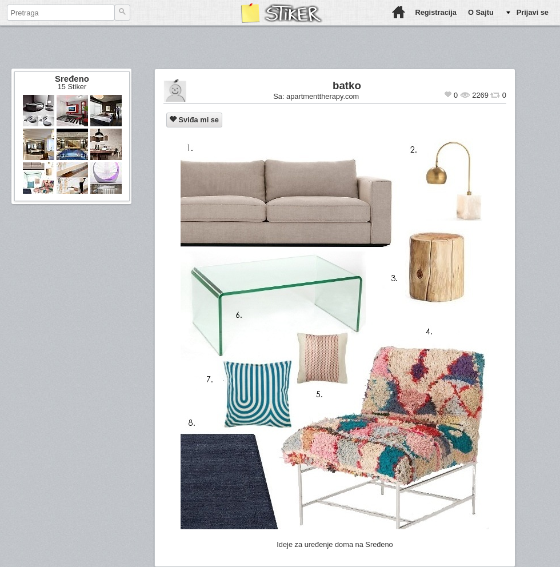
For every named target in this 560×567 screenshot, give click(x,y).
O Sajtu (481, 12)
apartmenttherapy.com (322, 96)
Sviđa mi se (194, 119)
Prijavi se (533, 12)
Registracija (436, 12)
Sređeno (72, 78)
